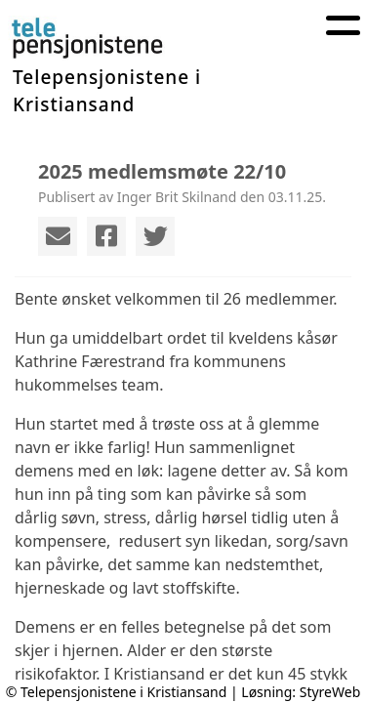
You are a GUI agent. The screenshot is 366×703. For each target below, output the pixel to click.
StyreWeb (330, 691)
